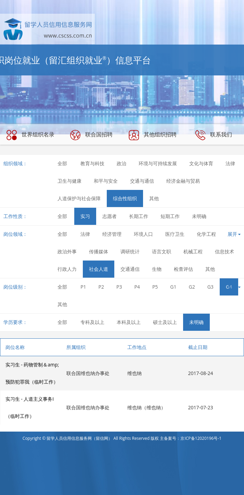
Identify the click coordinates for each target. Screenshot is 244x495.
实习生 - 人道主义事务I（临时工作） (29, 407)
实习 (85, 216)
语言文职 (161, 251)
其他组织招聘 (153, 135)
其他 (154, 198)
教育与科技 (92, 163)
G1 (173, 286)
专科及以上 (92, 322)
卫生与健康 (69, 181)
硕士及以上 (165, 322)
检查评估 (183, 269)
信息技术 (224, 251)
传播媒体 (98, 251)
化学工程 (206, 234)
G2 (192, 286)
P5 (155, 286)
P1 (83, 286)
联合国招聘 (91, 135)
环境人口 (143, 234)
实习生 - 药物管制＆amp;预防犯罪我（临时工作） (32, 373)
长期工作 (138, 216)
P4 (137, 286)
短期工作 (170, 216)
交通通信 (130, 269)
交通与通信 (142, 181)
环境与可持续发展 (158, 163)
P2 (101, 286)
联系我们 (213, 135)
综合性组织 (125, 198)
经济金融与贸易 (183, 181)
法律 (230, 163)
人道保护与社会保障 (79, 198)
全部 (62, 163)
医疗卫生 (174, 234)
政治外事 (67, 251)
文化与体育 (201, 163)
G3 (210, 286)
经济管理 (111, 234)
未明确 (199, 216)
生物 (157, 269)
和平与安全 (106, 181)
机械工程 (193, 251)
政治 (121, 163)
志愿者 (109, 216)
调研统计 (130, 251)
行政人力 (67, 269)
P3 (119, 286)
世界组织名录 (30, 135)
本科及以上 (129, 322)
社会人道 (98, 269)
